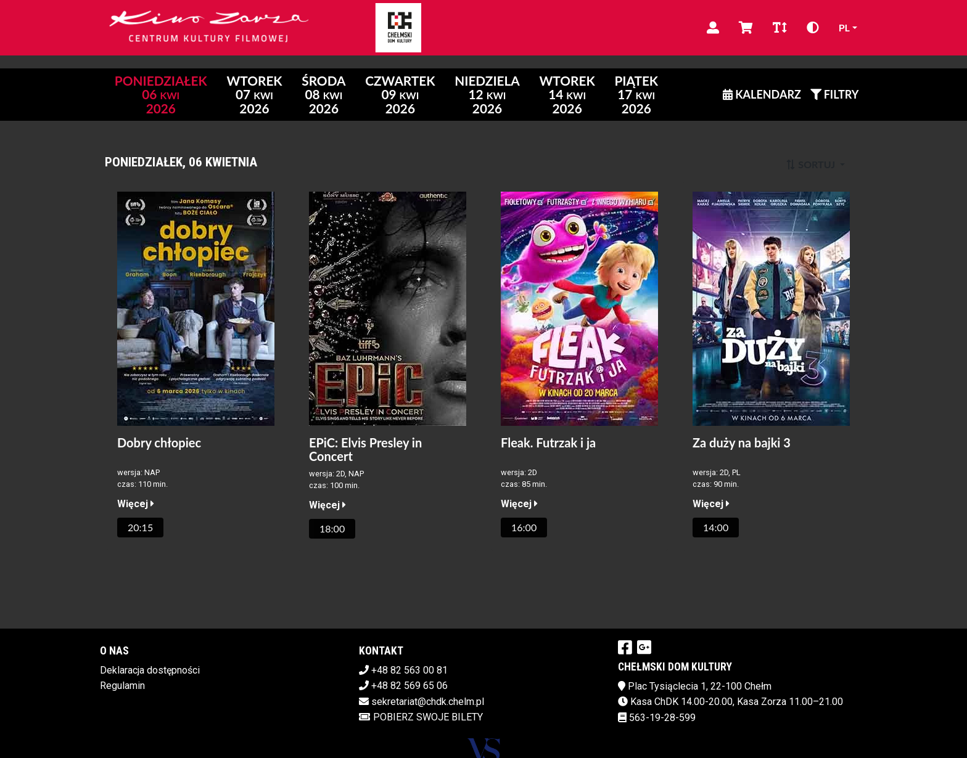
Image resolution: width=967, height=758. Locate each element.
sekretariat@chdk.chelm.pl (427, 701)
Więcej (135, 504)
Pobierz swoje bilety (421, 717)
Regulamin (122, 685)
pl (844, 27)
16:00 (524, 527)
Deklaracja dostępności (150, 670)
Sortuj (811, 164)
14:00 (715, 527)
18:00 (332, 528)
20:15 (140, 527)
